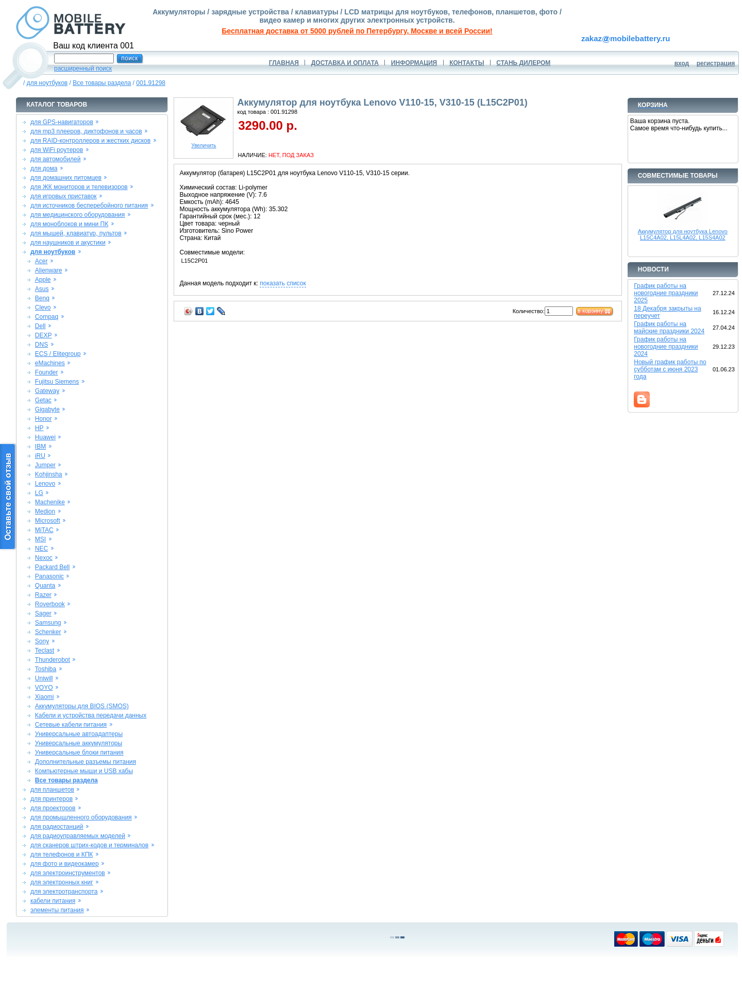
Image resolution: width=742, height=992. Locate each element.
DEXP (43, 335)
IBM (40, 446)
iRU (40, 455)
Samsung (48, 622)
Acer (41, 261)
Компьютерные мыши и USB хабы (84, 771)
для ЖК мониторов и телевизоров (79, 187)
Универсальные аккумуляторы (78, 743)
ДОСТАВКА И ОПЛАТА (345, 62)
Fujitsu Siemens (57, 381)
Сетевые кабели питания (71, 724)
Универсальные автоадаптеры (79, 734)
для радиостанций (56, 826)
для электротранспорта (63, 891)
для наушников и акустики (68, 242)
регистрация (716, 63)
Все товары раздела (102, 83)
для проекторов (53, 808)
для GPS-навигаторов (61, 122)
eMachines (50, 363)
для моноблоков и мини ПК (69, 224)
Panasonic (49, 576)
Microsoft (47, 520)
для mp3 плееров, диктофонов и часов (86, 131)
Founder (46, 372)
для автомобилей (55, 159)
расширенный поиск (83, 68)
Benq (42, 298)
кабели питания (52, 900)
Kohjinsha (48, 474)
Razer (43, 594)
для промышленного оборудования (81, 817)
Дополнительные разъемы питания (85, 761)
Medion (45, 511)
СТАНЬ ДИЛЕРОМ (523, 62)
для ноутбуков (47, 83)
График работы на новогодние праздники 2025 (666, 293)
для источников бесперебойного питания (89, 205)
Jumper (45, 465)
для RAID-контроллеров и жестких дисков (90, 140)
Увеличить (203, 143)
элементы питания (57, 910)
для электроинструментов (67, 873)
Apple (43, 279)
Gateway (47, 391)
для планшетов (52, 789)
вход (681, 63)
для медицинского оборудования (77, 214)
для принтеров (51, 798)
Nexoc (44, 557)
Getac (43, 400)
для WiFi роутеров (56, 149)
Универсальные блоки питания (79, 752)
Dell (40, 326)
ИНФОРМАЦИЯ (414, 62)
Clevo (43, 307)
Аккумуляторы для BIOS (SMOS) (82, 706)
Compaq (46, 316)
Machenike (50, 502)
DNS (41, 344)
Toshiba (45, 669)
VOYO (44, 687)
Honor (43, 418)
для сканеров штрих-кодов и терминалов (89, 845)
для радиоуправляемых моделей (77, 836)
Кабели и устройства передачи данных (90, 715)
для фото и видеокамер (64, 863)
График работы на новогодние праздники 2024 (666, 346)
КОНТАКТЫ (466, 62)
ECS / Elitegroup (58, 353)
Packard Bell (52, 567)
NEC (41, 548)
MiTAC (44, 530)
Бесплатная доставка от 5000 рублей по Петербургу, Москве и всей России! (357, 31)
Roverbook (50, 604)
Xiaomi (44, 696)
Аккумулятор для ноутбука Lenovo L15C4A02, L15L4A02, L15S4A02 (683, 234)
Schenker (48, 632)
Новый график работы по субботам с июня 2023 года (670, 369)
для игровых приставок (63, 196)
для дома (43, 168)
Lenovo (45, 483)
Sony (42, 641)
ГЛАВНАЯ (284, 62)
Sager (43, 613)
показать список (283, 283)
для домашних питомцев (66, 177)
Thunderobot (52, 659)
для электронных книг (61, 882)
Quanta (45, 585)
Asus (42, 289)
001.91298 (150, 83)
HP (39, 428)
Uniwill (44, 678)
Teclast (44, 650)
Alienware (48, 270)
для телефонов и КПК (61, 854)
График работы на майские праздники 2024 (669, 327)
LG (39, 493)
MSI (40, 539)
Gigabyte (47, 409)
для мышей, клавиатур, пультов (76, 233)
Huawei (45, 437)
